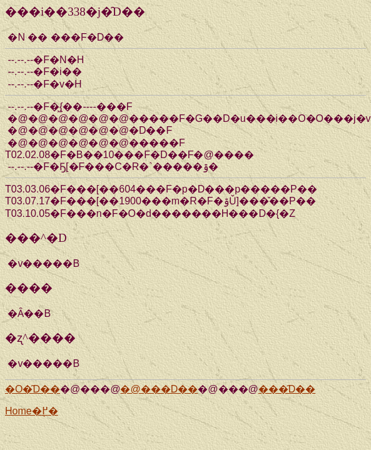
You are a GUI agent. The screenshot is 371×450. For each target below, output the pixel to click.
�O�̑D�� (32, 389)
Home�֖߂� (31, 411)
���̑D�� (287, 389)
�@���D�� (159, 389)
